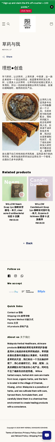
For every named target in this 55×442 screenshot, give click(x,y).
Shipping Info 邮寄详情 (18, 316)
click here (26, 11)
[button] (3, 24)
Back (27, 243)
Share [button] (7, 57)
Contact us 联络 (15, 312)
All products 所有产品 (17, 326)
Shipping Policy (36, 436)
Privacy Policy (29, 433)
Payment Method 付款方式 (20, 319)
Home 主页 (12, 323)
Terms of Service (14, 433)
